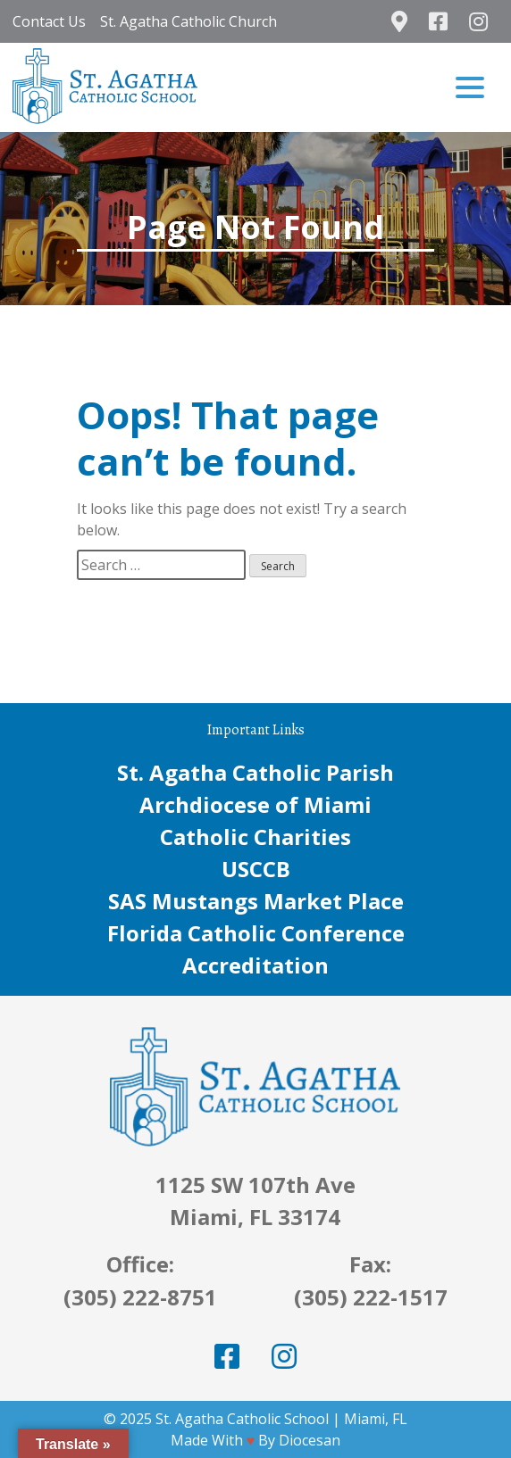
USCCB (256, 868)
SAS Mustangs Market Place (256, 900)
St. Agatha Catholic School (242, 1419)
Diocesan (309, 1440)
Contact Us (49, 21)
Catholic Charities (255, 836)
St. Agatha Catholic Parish (255, 772)
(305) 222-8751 (140, 1297)
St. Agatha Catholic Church (188, 21)
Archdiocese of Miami (255, 804)
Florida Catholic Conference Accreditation (256, 949)
